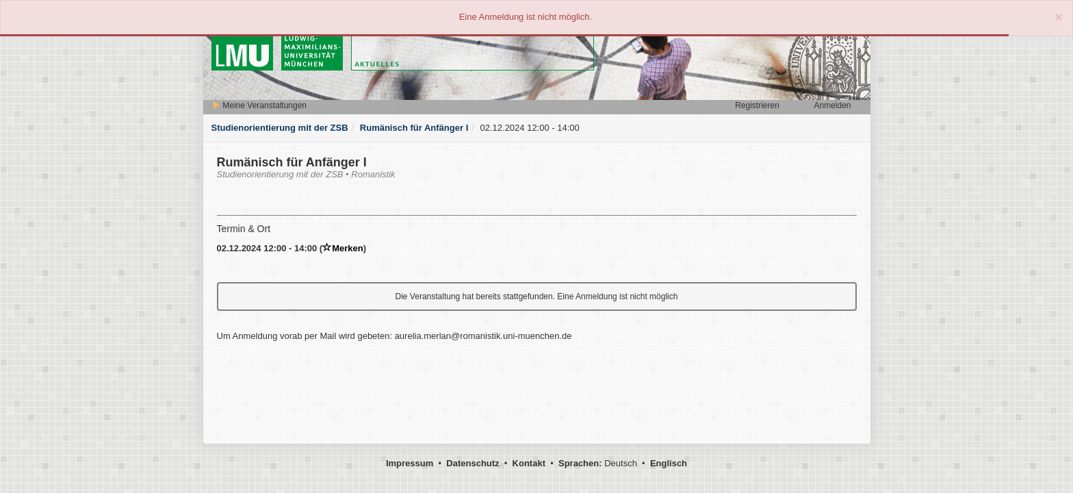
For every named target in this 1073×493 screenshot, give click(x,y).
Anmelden (832, 105)
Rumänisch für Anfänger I (414, 128)
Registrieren (757, 105)
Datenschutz (472, 463)
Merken (342, 248)
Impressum (409, 463)
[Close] (1059, 17)
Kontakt (529, 463)
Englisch (668, 463)
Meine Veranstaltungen (259, 105)
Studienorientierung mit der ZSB (279, 128)
